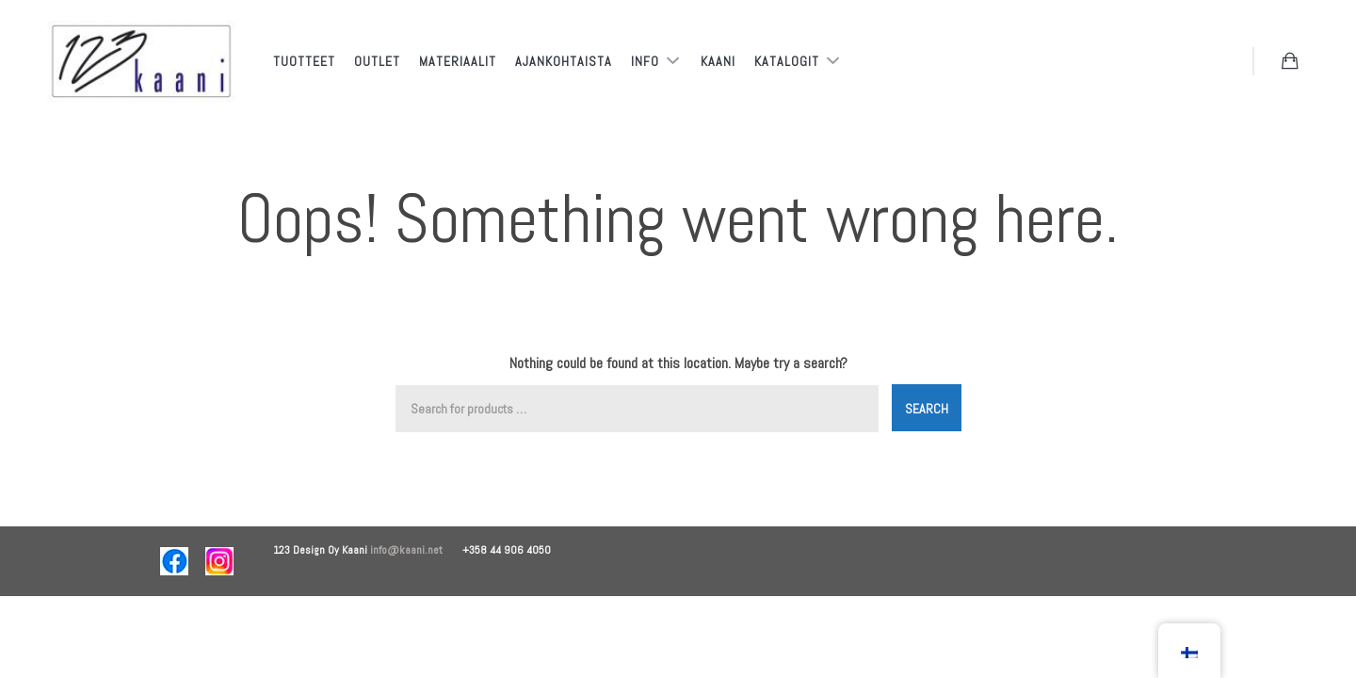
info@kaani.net (416, 549)
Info (647, 61)
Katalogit (788, 61)
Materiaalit (457, 61)
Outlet (377, 61)
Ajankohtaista (563, 61)
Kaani (718, 61)
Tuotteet (304, 61)
